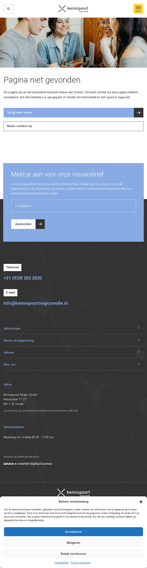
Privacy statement (81, 562)
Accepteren (73, 532)
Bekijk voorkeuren (73, 554)
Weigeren (73, 543)
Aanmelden (23, 224)
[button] (141, 502)
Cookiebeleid (61, 562)
